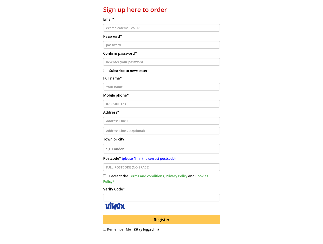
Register (162, 219)
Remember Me (117, 229)
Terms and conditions (146, 176)
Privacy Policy (176, 176)
